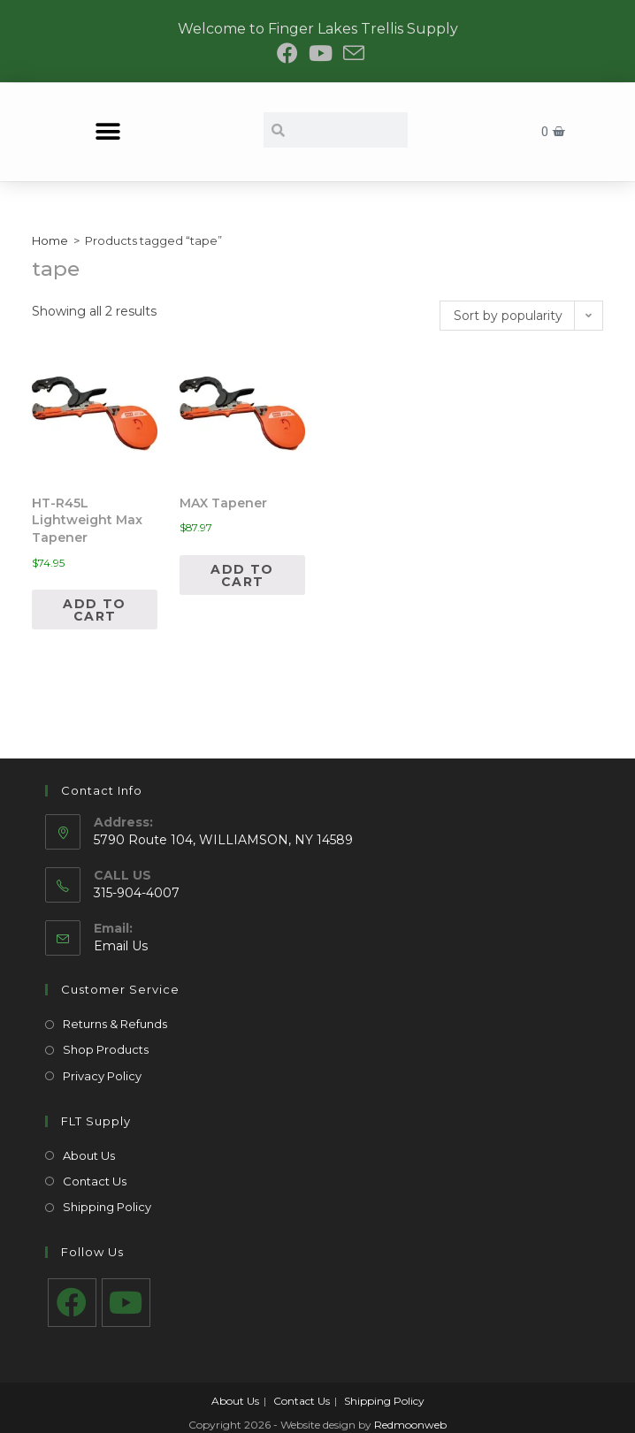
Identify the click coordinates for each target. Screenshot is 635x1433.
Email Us (121, 946)
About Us (89, 1155)
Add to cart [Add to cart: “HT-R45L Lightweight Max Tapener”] (94, 610)
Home (50, 240)
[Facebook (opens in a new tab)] (287, 53)
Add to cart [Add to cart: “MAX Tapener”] (241, 575)
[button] (107, 132)
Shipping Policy (107, 1207)
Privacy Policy (102, 1076)
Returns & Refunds (115, 1024)
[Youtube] (126, 1302)
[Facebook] (72, 1302)
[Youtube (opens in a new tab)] (320, 53)
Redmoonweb (410, 1424)
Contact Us (94, 1181)
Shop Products (106, 1049)
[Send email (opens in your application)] (351, 53)
